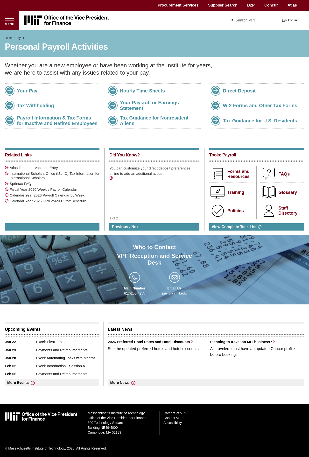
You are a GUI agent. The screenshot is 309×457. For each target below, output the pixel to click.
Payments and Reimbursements (61, 350)
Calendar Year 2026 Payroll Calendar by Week (47, 195)
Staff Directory (287, 211)
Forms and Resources (238, 174)
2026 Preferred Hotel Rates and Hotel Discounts (149, 342)
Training (235, 192)
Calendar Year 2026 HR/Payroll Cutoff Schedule (48, 201)
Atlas (292, 5)
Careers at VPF (175, 413)
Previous (120, 227)
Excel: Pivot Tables (51, 342)
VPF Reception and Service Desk (154, 259)
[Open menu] (9, 20)
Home (9, 38)
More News (119, 382)
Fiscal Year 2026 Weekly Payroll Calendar (43, 189)
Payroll (20, 38)
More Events (18, 382)
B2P (251, 5)
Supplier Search (223, 5)
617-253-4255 (134, 293)
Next (135, 227)
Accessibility (172, 423)
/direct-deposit (111, 179)
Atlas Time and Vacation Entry (34, 168)
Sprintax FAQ (20, 184)
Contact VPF (173, 418)
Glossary (287, 192)
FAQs (284, 174)
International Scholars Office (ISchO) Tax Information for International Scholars (54, 175)
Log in (292, 20)
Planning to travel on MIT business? (241, 342)
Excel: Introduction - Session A (60, 366)
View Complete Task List (234, 227)
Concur (271, 5)
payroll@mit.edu (174, 293)
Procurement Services (178, 5)
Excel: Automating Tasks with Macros (66, 358)
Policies (235, 210)
